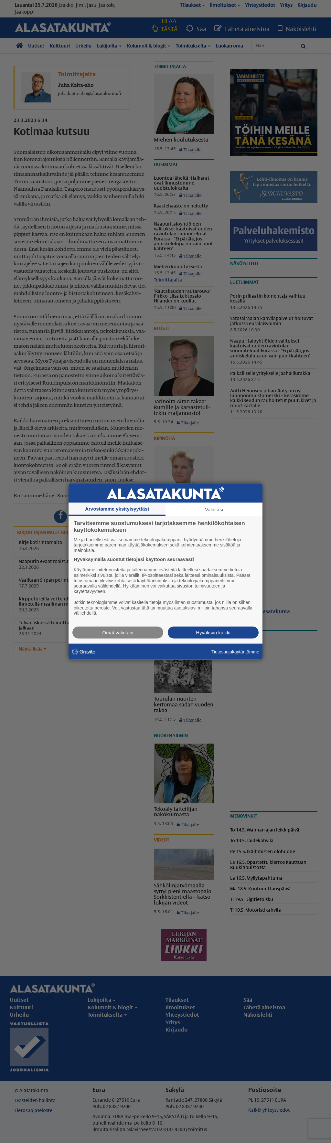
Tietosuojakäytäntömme (235, 651)
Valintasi (214, 509)
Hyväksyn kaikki (213, 632)
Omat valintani (117, 632)
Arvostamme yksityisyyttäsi (117, 508)
